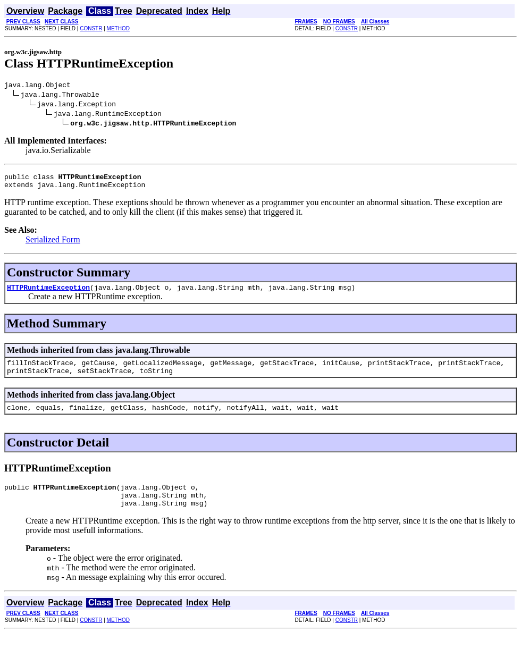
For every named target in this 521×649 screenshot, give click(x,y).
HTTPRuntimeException (48, 293)
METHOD (118, 28)
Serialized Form (53, 244)
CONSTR (91, 28)
